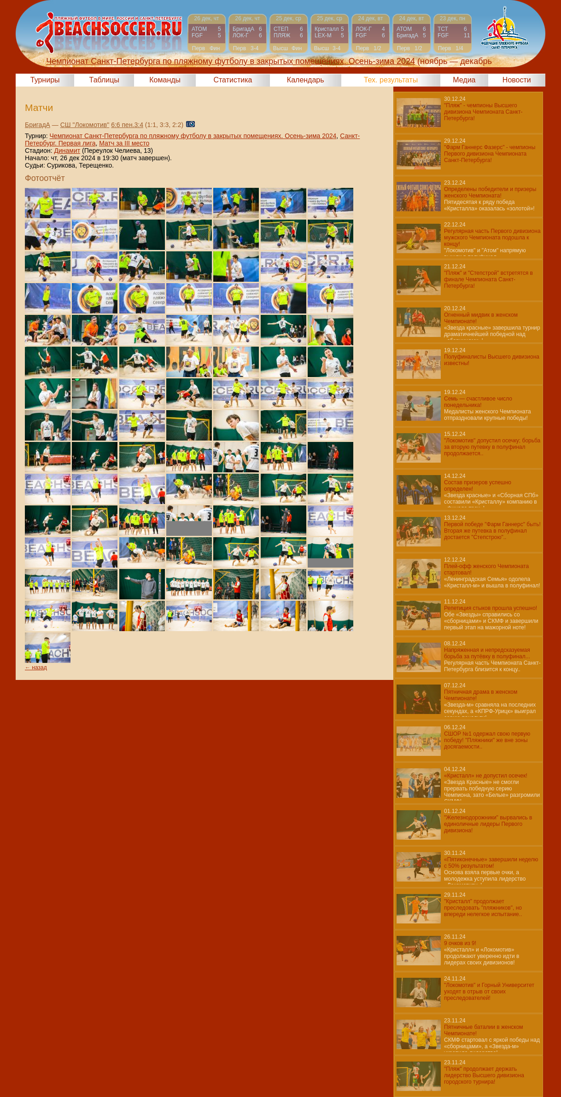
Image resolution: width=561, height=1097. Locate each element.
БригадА (37, 124)
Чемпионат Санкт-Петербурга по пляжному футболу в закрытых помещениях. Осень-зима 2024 (193, 135)
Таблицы (104, 80)
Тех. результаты (391, 80)
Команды (165, 80)
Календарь (305, 80)
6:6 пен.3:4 (127, 124)
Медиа (464, 80)
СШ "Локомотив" (85, 124)
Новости (517, 80)
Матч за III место (124, 143)
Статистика (232, 80)
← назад (36, 667)
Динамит (67, 150)
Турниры (45, 80)
